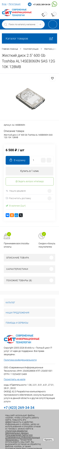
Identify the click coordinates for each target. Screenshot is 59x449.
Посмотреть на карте (14, 379)
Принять (48, 440)
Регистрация (14, 4)
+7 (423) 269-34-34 (41, 4)
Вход (4, 4)
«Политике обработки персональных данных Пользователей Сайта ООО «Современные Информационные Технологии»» (22, 435)
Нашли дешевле (16, 191)
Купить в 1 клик (29, 171)
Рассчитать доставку (18, 198)
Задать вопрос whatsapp (30, 181)
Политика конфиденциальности (20, 360)
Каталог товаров (29, 38)
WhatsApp (54, 4)
